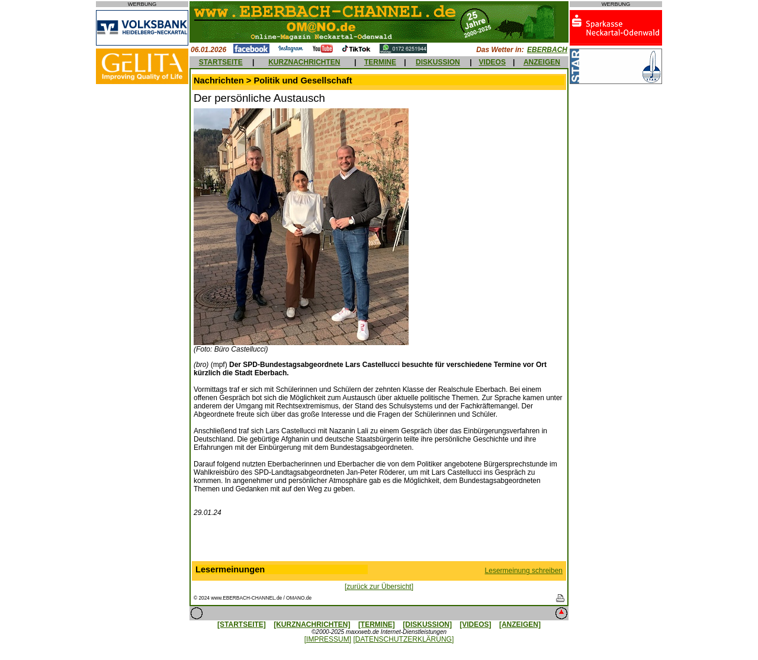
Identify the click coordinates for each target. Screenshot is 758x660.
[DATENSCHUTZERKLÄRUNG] (403, 639)
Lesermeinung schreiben (524, 570)
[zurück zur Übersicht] (379, 586)
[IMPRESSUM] (327, 639)
